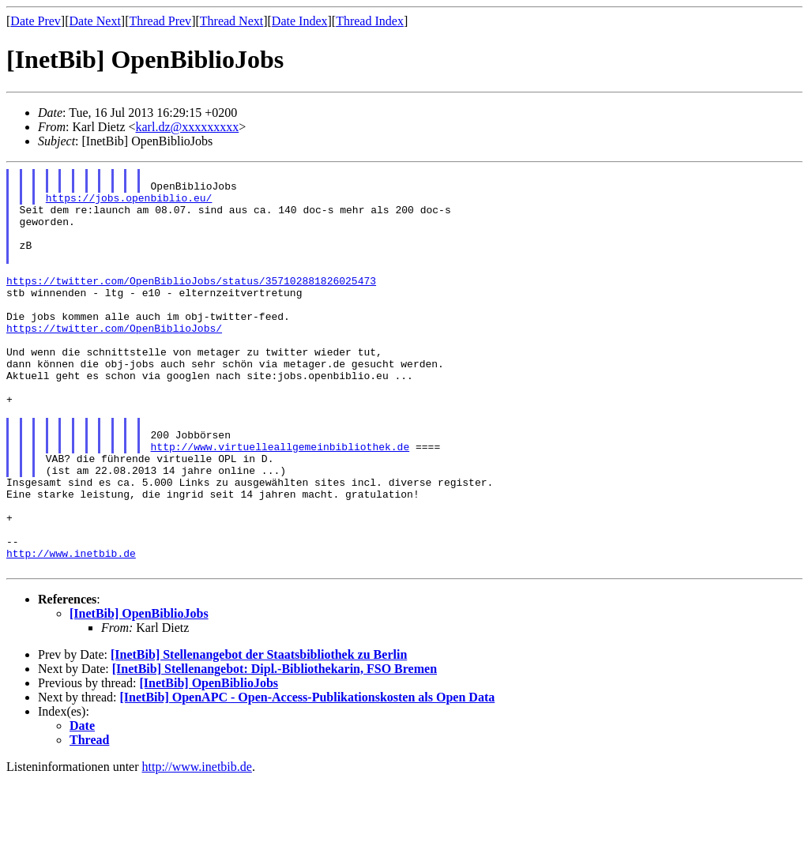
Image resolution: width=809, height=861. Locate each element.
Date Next (95, 21)
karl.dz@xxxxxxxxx (187, 126)
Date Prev (35, 21)
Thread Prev (160, 21)
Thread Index (370, 21)
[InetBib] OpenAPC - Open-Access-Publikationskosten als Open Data (307, 777)
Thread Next (231, 21)
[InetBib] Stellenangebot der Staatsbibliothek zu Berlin (259, 735)
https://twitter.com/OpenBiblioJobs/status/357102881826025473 (191, 304)
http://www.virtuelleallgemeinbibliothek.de (280, 503)
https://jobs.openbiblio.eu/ (129, 204)
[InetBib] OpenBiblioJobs (139, 694)
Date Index (300, 21)
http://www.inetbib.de (71, 631)
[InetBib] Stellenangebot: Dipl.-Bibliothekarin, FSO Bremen (274, 749)
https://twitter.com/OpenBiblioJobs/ (114, 361)
